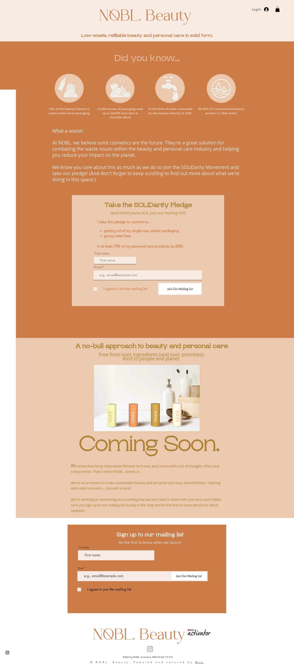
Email (98, 267)
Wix (199, 662)
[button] (277, 9)
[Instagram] (7, 652)
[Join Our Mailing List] (180, 289)
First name (101, 253)
